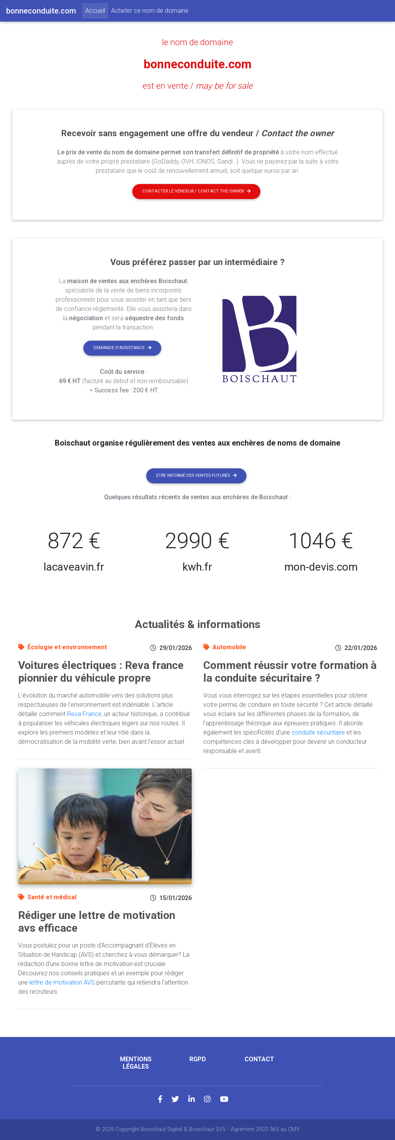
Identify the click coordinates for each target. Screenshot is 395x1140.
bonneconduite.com (197, 64)
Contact (259, 1059)
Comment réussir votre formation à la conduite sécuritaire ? (289, 672)
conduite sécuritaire (318, 732)
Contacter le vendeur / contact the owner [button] (196, 191)
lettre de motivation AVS (62, 982)
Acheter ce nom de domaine (150, 10)
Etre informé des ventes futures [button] (196, 475)
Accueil (96, 10)
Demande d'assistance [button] (122, 347)
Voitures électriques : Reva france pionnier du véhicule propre (101, 672)
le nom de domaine (197, 42)
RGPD (197, 1059)
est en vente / (197, 86)
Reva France (84, 714)
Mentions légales (136, 1063)
